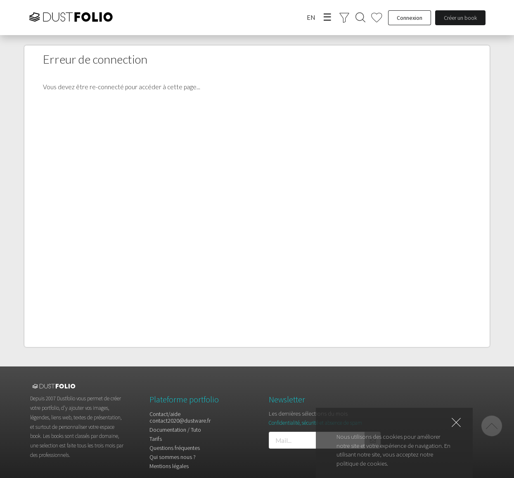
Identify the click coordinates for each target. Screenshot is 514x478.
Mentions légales (169, 465)
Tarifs (155, 438)
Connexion (409, 17)
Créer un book (460, 17)
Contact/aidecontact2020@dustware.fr (180, 417)
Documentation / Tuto (175, 429)
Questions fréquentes (174, 448)
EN (311, 17)
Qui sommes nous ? (172, 457)
